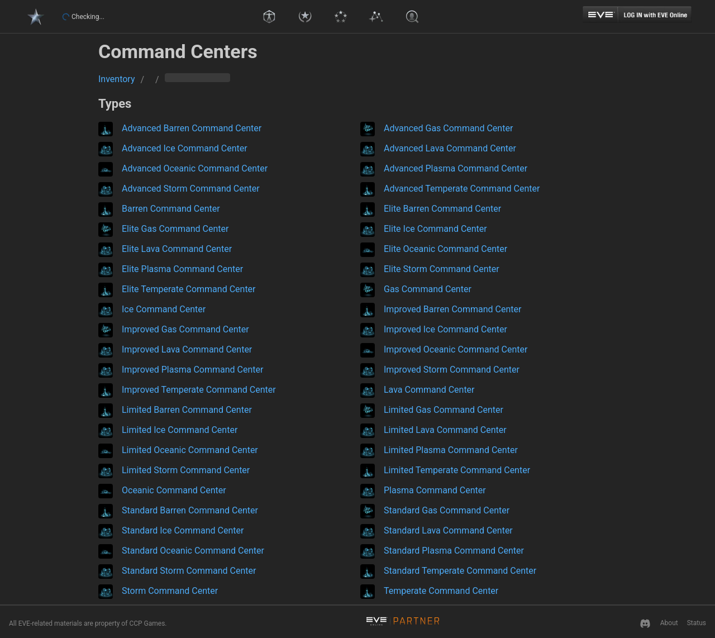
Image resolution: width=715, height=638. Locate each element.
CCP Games (147, 623)
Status (696, 623)
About (669, 623)
